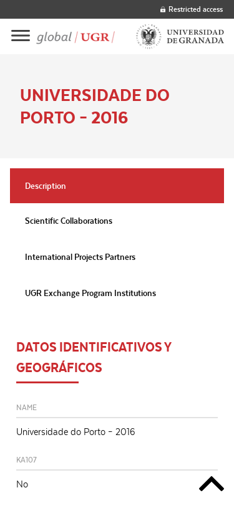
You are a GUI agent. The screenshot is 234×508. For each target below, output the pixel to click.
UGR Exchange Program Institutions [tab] (90, 293)
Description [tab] (45, 186)
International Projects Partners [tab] (80, 257)
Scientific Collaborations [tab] (68, 221)
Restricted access (191, 9)
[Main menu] (20, 36)
